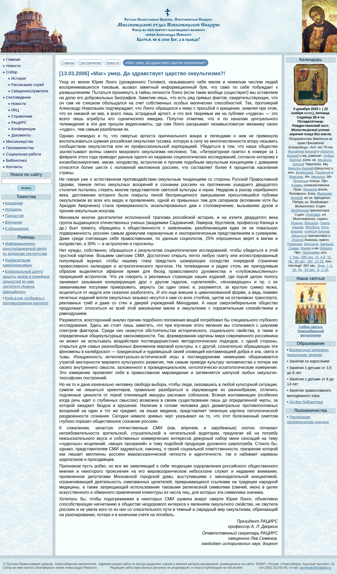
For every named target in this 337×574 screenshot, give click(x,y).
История (18, 78)
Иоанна (297, 223)
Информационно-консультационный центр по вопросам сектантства (25, 248)
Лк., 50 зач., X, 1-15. (313, 270)
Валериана (304, 172)
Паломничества (20, 148)
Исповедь (13, 209)
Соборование (17, 228)
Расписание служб (27, 85)
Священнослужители (29, 91)
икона (310, 151)
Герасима (294, 244)
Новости (112, 63)
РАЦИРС (19, 122)
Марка (306, 248)
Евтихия (311, 244)
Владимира (300, 210)
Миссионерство (19, 141)
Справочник (21, 116)
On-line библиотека (306, 402)
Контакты (14, 167)
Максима (296, 177)
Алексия (310, 231)
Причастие (14, 216)
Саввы (294, 248)
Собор (11, 72)
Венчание (13, 222)
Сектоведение (90, 63)
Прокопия (300, 181)
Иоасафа (313, 214)
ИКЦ (15, 110)
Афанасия (299, 236)
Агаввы (297, 185)
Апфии (328, 156)
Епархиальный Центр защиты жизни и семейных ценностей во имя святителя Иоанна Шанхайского (26, 281)
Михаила (325, 160)
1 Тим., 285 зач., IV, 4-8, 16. (311, 257)
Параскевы (311, 252)
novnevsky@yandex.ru (315, 568)
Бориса (326, 248)
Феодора (312, 227)
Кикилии (294, 168)
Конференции (23, 129)
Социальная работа (23, 154)
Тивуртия (322, 172)
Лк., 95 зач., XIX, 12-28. (306, 261)
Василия (311, 223)
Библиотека (16, 160)
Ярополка (324, 193)
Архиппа (326, 151)
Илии (325, 227)
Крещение (14, 203)
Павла (324, 223)
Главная (68, 63)
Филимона (296, 151)
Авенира (326, 244)
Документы (21, 135)
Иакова (298, 227)
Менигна (318, 177)
